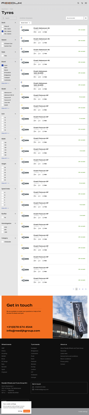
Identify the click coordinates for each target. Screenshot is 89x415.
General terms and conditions (69, 356)
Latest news (63, 353)
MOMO (4, 356)
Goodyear (34, 348)
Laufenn (33, 369)
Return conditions (65, 359)
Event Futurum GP (41, 95)
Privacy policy (64, 361)
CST (32, 372)
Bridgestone (34, 351)
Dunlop (33, 367)
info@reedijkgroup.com (40, 389)
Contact (62, 364)
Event (32, 359)
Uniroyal (33, 377)
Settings (20, 411)
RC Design (5, 361)
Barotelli (4, 367)
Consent (26, 411)
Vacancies (63, 351)
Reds (3, 364)
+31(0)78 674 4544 (38, 387)
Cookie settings (82, 411)
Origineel (4, 372)
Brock (3, 359)
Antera (3, 351)
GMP (3, 348)
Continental (34, 353)
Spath (3, 369)
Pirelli (32, 356)
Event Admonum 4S (42, 28)
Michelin (33, 364)
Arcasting (4, 353)
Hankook (33, 361)
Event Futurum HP (41, 203)
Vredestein (34, 375)
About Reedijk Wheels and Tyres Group (71, 348)
